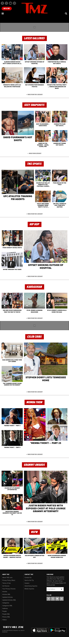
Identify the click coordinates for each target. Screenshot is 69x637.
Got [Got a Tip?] (7, 9)
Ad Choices (5, 586)
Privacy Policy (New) (8, 580)
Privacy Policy (58, 583)
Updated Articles (7, 597)
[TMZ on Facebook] (2, 3)
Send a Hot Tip (29, 580)
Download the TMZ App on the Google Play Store (57, 630)
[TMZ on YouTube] (57, 599)
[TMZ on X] (6, 3)
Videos (4, 620)
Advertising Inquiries (31, 586)
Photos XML (6, 617)
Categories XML (7, 605)
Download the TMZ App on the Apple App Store (39, 630)
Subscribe (62, 589)
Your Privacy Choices (8, 589)
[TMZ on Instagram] (14, 3)
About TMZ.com (7, 577)
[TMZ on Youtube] (10, 3)
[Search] (66, 13)
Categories (5, 603)
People (4, 611)
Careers (27, 583)
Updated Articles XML (9, 600)
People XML (6, 614)
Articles (4, 591)
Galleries (5, 608)
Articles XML (6, 594)
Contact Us (28, 577)
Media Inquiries (29, 589)
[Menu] (3, 13)
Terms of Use (6, 583)
